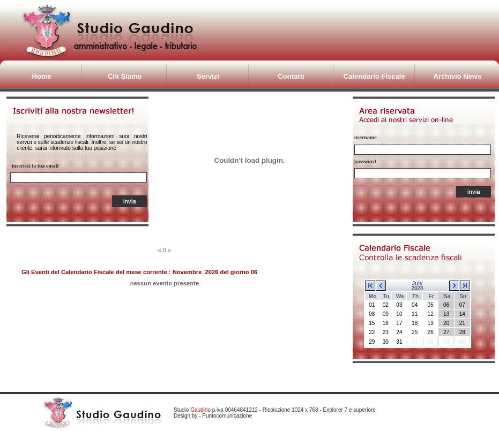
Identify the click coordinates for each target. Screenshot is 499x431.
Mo (372, 296)
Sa (447, 296)
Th (415, 296)
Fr (431, 296)
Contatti (291, 76)
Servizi (208, 76)
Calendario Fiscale (374, 76)
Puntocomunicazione (227, 416)
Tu (386, 296)
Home (41, 76)
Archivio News (458, 76)
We (400, 296)
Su (462, 296)
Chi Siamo (125, 76)
